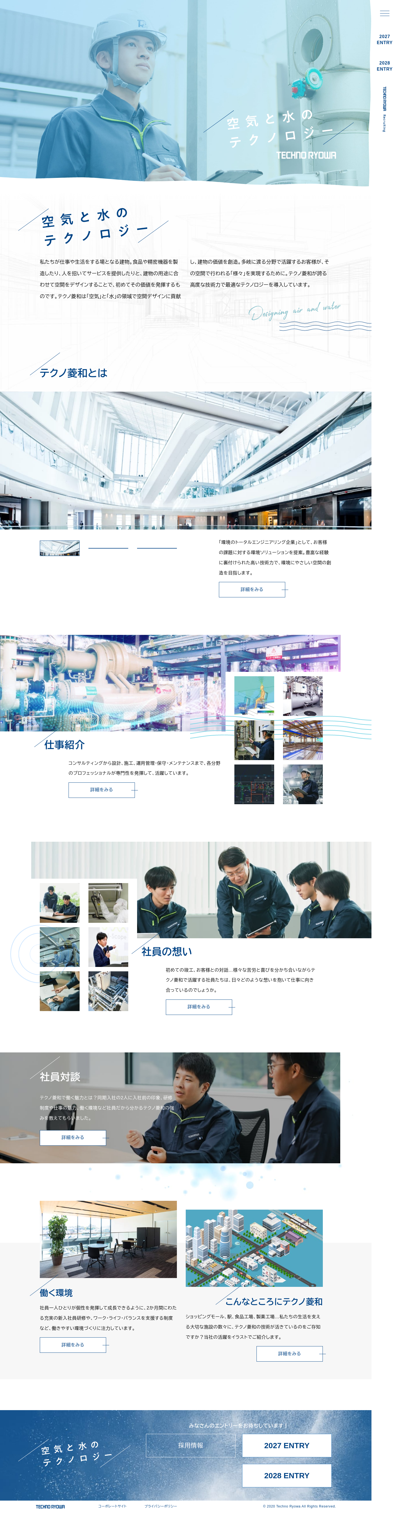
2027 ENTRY (287, 1445)
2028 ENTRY (287, 1475)
